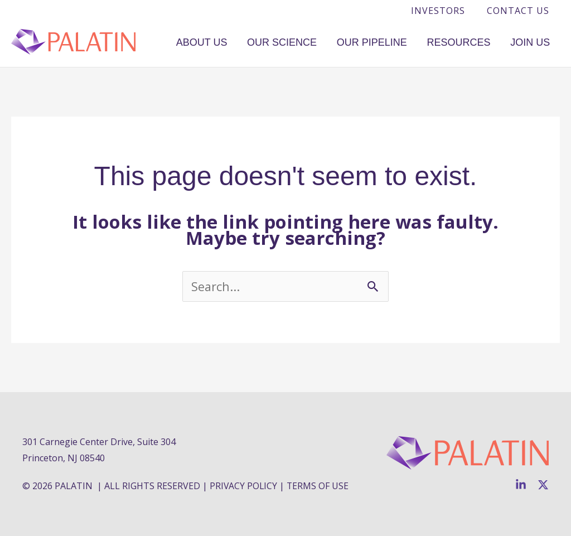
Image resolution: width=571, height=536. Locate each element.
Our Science (324, 41)
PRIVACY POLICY (244, 486)
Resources (477, 41)
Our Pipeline (402, 41)
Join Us (536, 41)
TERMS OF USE (319, 486)
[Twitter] (543, 484)
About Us (256, 41)
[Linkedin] (520, 484)
